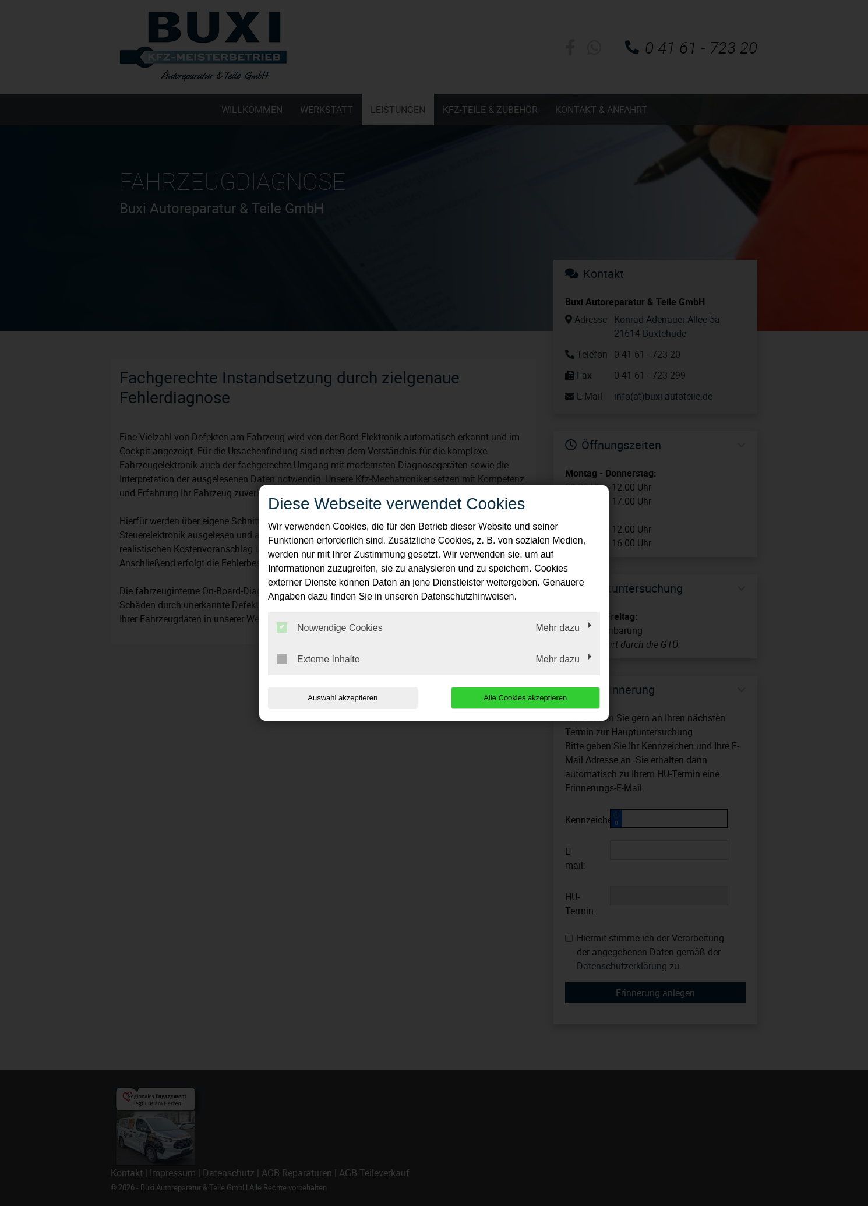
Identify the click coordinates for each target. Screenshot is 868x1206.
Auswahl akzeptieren (342, 697)
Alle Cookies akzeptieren (525, 697)
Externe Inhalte (318, 659)
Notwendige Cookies (330, 627)
